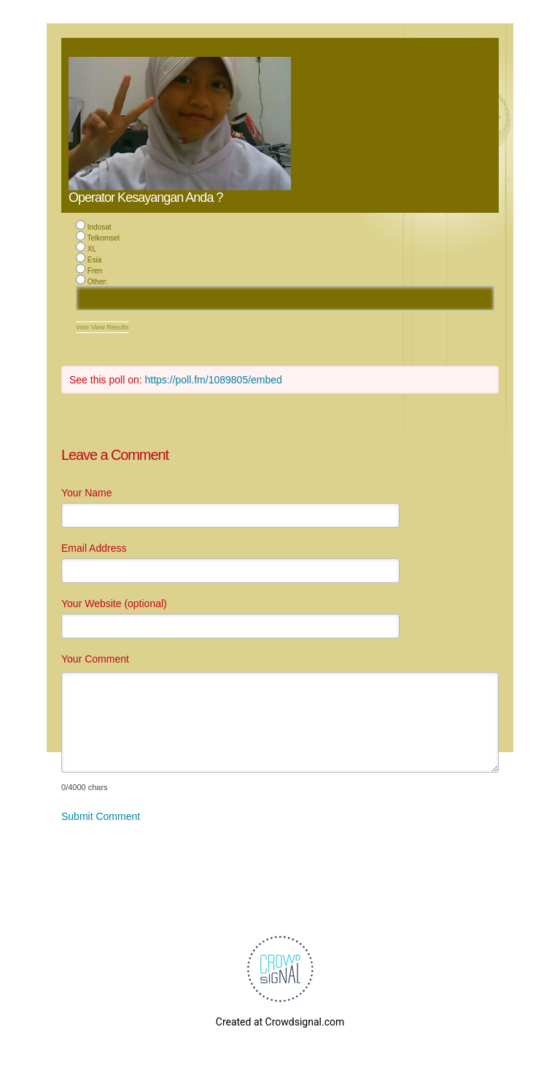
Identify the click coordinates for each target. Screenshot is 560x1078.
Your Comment (95, 659)
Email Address (93, 548)
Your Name (86, 493)
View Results (110, 327)
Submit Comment (100, 816)
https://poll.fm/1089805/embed (213, 380)
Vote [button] (83, 327)
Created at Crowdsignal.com (280, 1022)
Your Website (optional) (114, 603)
